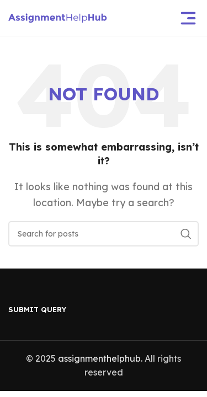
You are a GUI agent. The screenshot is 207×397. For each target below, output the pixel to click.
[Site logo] (57, 17)
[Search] (103, 233)
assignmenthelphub (99, 358)
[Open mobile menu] (188, 18)
